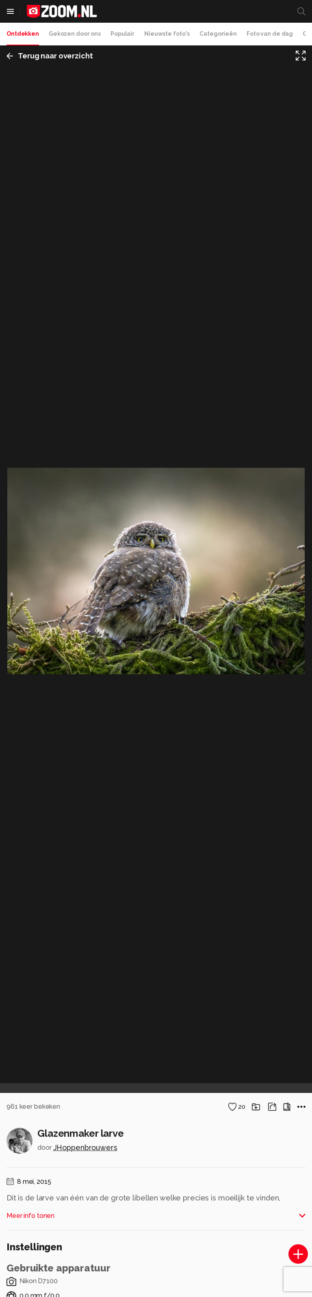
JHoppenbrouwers (85, 1147)
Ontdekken (22, 33)
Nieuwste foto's (167, 33)
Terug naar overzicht (49, 56)
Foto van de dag (270, 33)
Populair (122, 33)
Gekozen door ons (75, 33)
